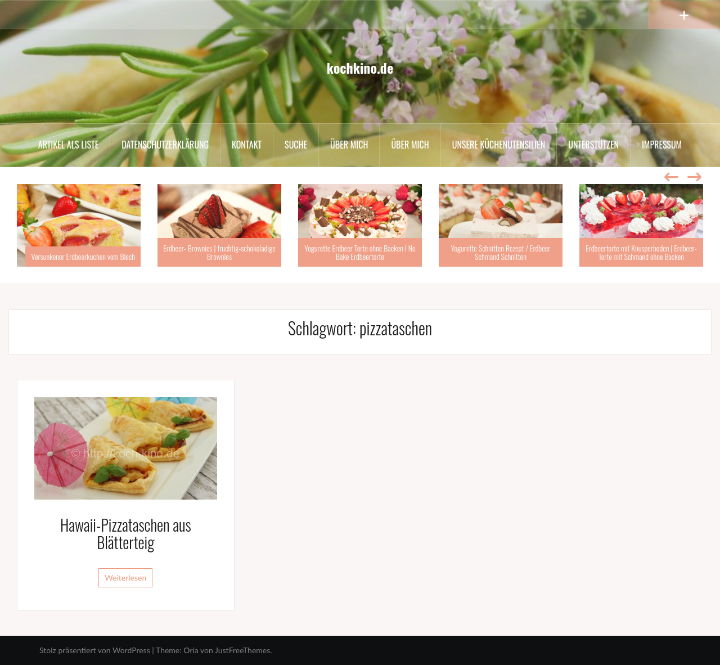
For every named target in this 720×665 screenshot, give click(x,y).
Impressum (662, 144)
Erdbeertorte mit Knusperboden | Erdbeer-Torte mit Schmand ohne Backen (641, 252)
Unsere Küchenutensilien (499, 144)
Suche (296, 144)
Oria (190, 650)
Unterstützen (593, 144)
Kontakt (247, 144)
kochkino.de (360, 67)
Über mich (349, 144)
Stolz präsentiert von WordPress (94, 650)
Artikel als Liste (68, 144)
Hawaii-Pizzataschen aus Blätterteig (125, 533)
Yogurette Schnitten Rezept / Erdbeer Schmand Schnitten (501, 252)
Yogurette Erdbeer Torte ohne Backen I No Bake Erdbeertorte (359, 252)
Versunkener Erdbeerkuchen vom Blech (83, 256)
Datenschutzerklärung (165, 144)
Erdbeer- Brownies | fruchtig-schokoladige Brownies (219, 252)
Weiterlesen (125, 577)
